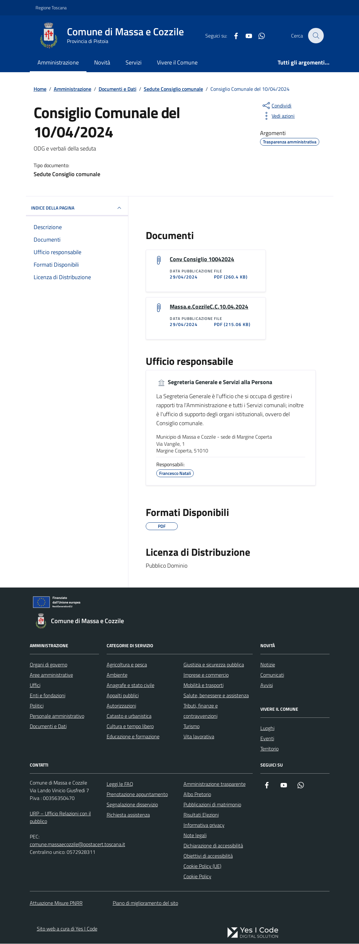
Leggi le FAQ (120, 784)
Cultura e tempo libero (130, 726)
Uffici (35, 685)
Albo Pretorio (197, 794)
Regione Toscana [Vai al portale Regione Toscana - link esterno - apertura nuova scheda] (51, 7)
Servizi (134, 62)
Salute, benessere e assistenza (216, 695)
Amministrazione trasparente (215, 784)
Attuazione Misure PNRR (56, 903)
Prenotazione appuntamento (137, 794)
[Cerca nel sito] (315, 35)
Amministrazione (58, 62)
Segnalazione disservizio (132, 805)
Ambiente (117, 675)
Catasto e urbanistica (129, 716)
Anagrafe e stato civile (130, 685)
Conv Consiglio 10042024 (202, 259)
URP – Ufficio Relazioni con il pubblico (60, 817)
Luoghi (267, 728)
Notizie (267, 665)
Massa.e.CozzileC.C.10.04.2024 (209, 307)
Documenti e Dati (48, 726)
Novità (102, 62)
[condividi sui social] (276, 105)
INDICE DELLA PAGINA (77, 208)
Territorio (269, 749)
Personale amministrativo (57, 716)
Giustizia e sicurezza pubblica (214, 665)
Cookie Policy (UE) (202, 866)
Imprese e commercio (206, 675)
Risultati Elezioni (201, 815)
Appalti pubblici (123, 695)
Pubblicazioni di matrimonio (212, 805)
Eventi (267, 738)
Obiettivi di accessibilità (208, 856)
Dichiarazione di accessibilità (213, 846)
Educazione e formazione (133, 737)
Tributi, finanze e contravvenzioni (201, 711)
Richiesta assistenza (128, 815)
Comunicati (272, 675)
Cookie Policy (197, 876)
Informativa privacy (204, 825)
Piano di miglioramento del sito (145, 903)
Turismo (192, 726)
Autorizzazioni (121, 706)
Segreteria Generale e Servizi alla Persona (214, 382)
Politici (37, 706)
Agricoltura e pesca (127, 665)
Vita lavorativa (199, 737)
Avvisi (266, 685)
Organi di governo (48, 665)
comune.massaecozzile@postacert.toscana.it (77, 844)
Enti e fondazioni (47, 695)
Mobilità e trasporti (204, 685)
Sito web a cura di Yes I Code (67, 929)
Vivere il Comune (177, 62)
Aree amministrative (51, 675)
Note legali (195, 835)
